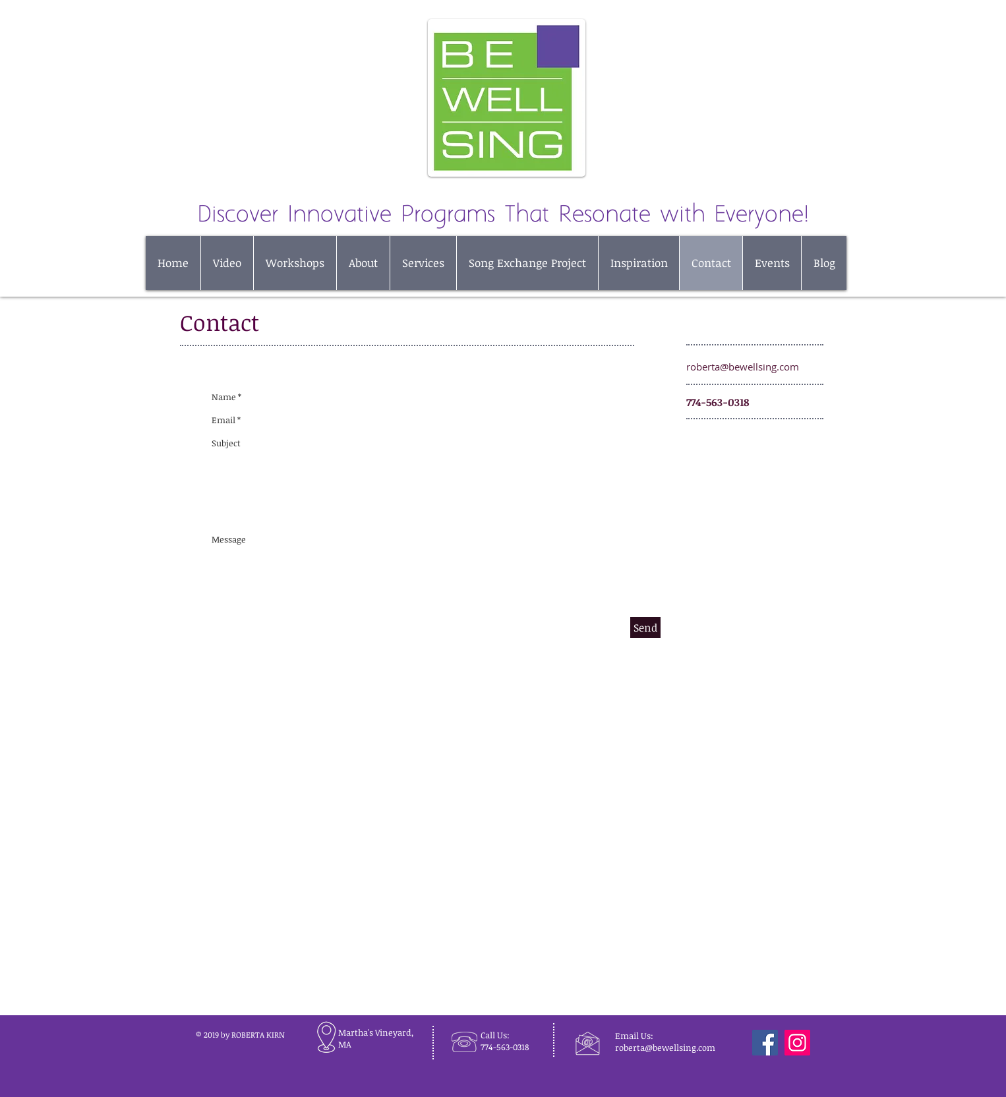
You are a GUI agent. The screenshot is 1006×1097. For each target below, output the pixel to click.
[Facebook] (765, 1042)
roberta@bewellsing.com (742, 366)
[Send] (645, 627)
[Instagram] (797, 1042)
